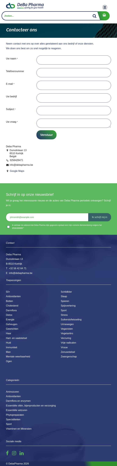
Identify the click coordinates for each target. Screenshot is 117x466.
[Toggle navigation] (104, 7)
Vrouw (64, 347)
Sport (64, 310)
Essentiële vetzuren (16, 410)
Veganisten (67, 329)
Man (8, 352)
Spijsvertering (68, 305)
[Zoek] (94, 15)
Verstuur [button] (46, 134)
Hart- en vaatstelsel (16, 338)
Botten (9, 301)
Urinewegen (67, 324)
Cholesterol (12, 305)
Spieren (65, 301)
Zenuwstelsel (68, 352)
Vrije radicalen (68, 342)
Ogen (9, 361)
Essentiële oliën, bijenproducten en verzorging (31, 405)
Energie (10, 319)
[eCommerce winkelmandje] (103, 15)
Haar (8, 333)
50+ (8, 292)
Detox (9, 315)
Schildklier (66, 292)
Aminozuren (12, 391)
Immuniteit (11, 347)
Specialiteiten (13, 419)
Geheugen (11, 324)
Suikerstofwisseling (71, 319)
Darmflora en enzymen (18, 401)
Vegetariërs (67, 333)
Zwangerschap (69, 356)
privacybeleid (17, 228)
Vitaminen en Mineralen (19, 428)
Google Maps (17, 171)
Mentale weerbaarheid (18, 356)
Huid (8, 342)
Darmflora (11, 310)
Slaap (64, 296)
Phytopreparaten (15, 415)
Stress (64, 315)
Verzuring (66, 338)
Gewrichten (12, 329)
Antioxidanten (13, 296)
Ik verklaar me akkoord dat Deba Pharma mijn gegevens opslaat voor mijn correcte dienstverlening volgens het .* (57, 226)
